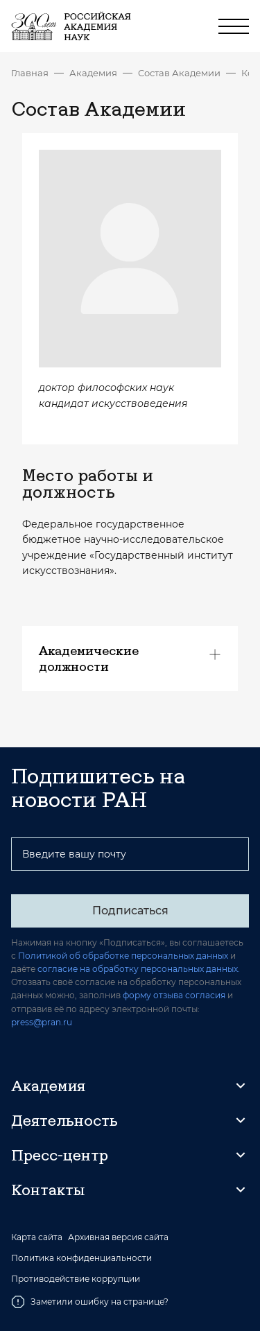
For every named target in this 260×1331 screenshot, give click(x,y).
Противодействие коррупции (75, 1279)
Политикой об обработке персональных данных (123, 955)
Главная (30, 72)
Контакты (48, 1189)
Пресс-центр (59, 1155)
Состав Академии (179, 72)
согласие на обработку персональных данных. (138, 969)
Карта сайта (36, 1237)
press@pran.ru (41, 1022)
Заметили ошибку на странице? (89, 1302)
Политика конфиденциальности (81, 1258)
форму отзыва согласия (174, 995)
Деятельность (64, 1120)
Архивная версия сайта (118, 1237)
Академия (93, 72)
